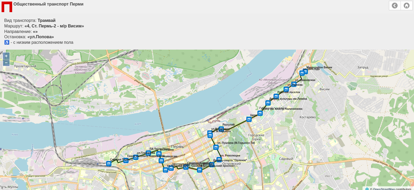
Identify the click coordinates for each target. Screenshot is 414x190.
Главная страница (407, 5)
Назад (395, 5)
